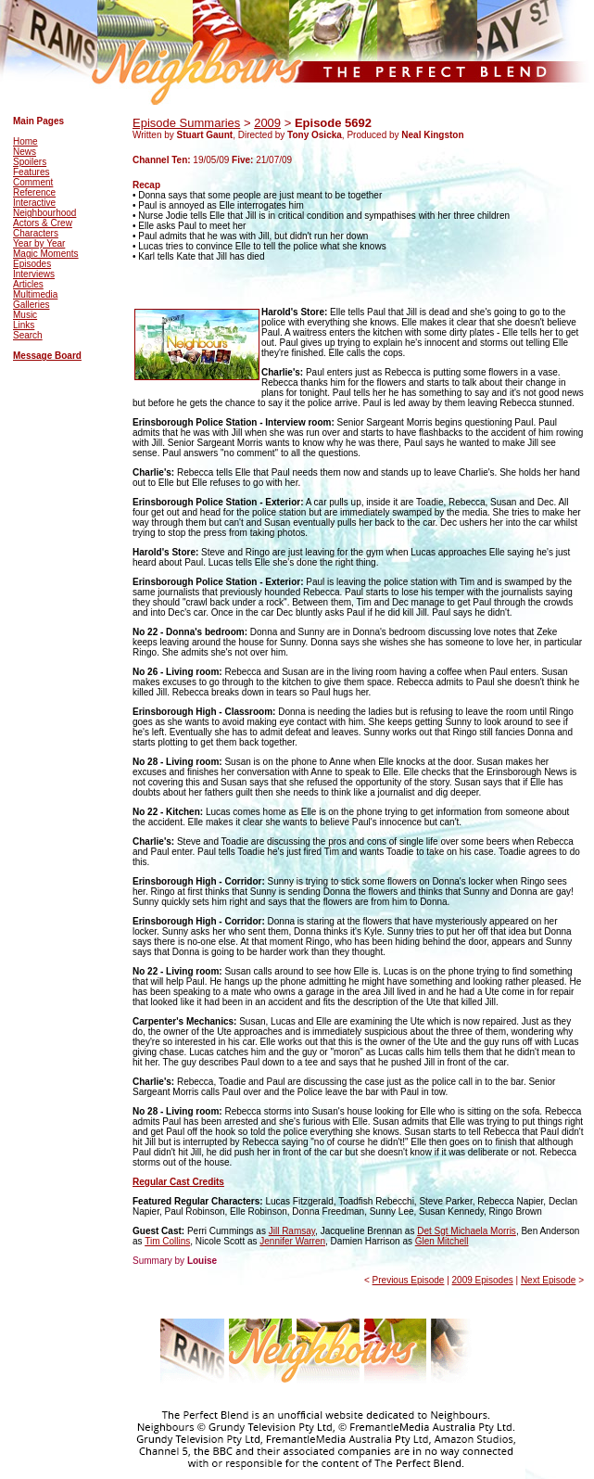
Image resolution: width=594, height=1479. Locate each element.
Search (28, 335)
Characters (35, 233)
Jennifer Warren (292, 1241)
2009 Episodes (482, 1280)
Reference (34, 192)
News (24, 152)
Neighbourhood (44, 213)
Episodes (32, 264)
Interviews (34, 274)
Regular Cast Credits (178, 1182)
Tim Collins (167, 1241)
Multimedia (35, 294)
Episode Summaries (186, 123)
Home (25, 141)
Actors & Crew (42, 223)
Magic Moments (46, 254)
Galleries (31, 305)
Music (25, 315)
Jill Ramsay (292, 1231)
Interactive (34, 203)
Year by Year (39, 243)
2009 (267, 123)
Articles (28, 284)
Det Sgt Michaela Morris (466, 1231)
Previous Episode (409, 1280)
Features (31, 172)
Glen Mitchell (442, 1241)
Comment (33, 182)
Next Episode (548, 1280)
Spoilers (29, 162)
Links (23, 325)
